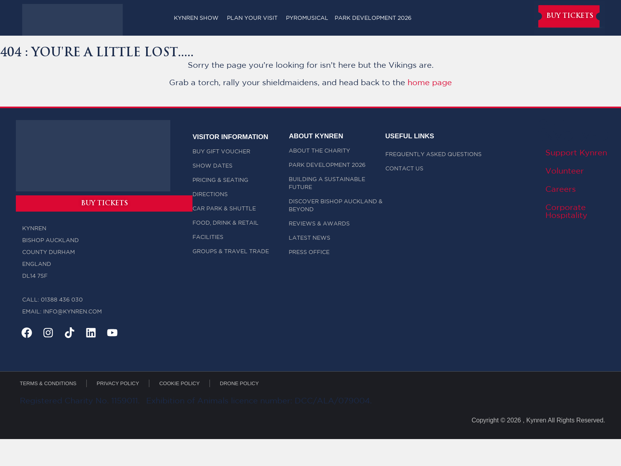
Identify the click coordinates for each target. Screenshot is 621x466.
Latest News (309, 238)
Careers (560, 189)
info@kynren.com (72, 313)
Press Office (309, 252)
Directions (210, 194)
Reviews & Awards (319, 224)
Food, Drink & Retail (225, 223)
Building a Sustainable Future (327, 183)
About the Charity (319, 151)
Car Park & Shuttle (224, 208)
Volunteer (564, 171)
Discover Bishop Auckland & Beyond (336, 205)
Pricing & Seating (220, 180)
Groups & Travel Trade (230, 251)
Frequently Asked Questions (433, 154)
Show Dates (212, 166)
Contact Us (404, 168)
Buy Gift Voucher (221, 151)
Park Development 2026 (327, 165)
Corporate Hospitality (566, 211)
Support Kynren (576, 153)
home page (430, 82)
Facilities (207, 237)
